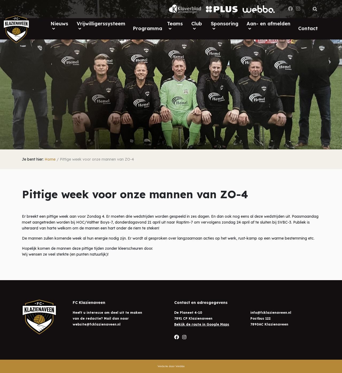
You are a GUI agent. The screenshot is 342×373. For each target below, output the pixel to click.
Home (50, 159)
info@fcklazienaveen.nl (270, 313)
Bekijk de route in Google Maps (201, 324)
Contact (308, 28)
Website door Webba (171, 366)
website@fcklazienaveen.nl (97, 324)
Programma (147, 28)
